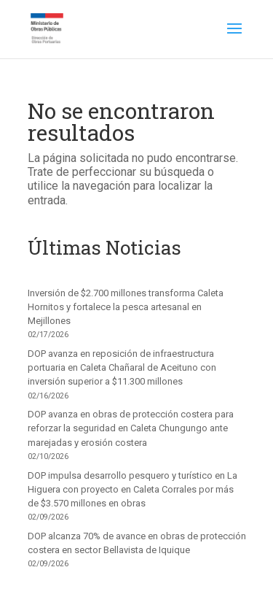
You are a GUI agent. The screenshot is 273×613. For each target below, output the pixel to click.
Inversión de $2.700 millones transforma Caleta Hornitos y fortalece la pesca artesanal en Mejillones (125, 307)
